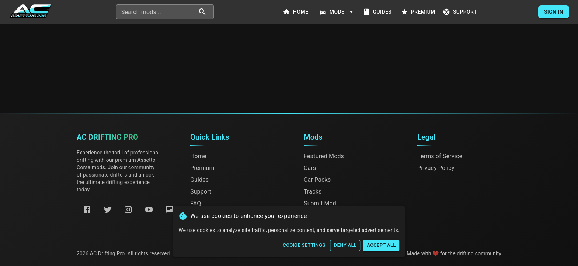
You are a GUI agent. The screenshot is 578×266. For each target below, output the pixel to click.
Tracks (312, 191)
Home (296, 12)
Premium (418, 12)
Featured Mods (324, 156)
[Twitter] (107, 209)
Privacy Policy (436, 167)
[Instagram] (128, 209)
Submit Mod (320, 203)
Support (460, 12)
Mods (337, 12)
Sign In (553, 12)
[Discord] (169, 209)
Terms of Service (439, 156)
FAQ (195, 203)
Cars (310, 167)
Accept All (381, 245)
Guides (377, 12)
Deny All (345, 245)
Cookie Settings (304, 245)
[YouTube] (149, 209)
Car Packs (317, 179)
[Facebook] (87, 209)
